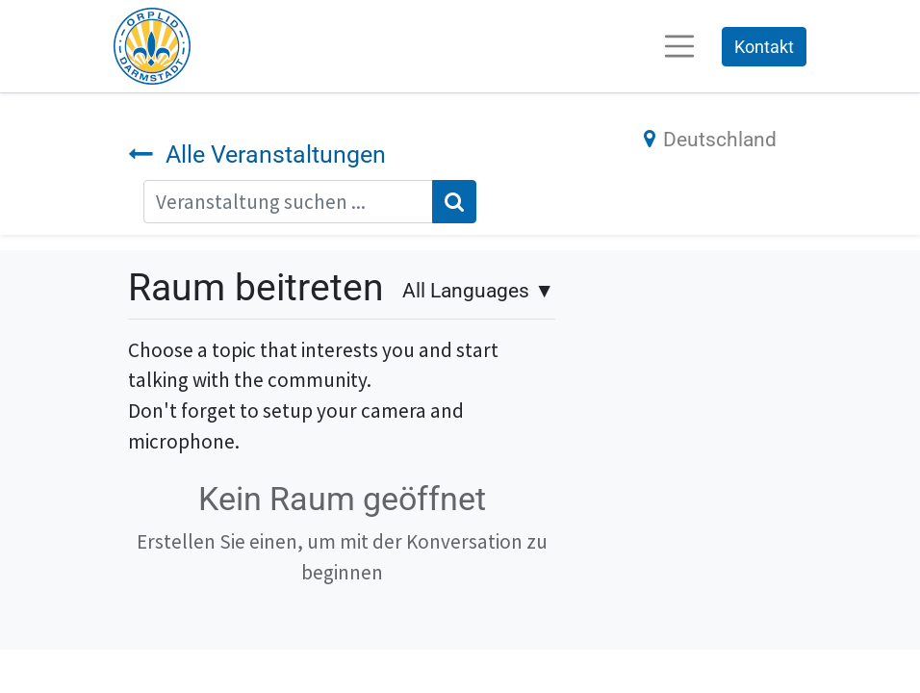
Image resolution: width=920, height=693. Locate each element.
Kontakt (764, 47)
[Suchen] (454, 202)
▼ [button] (478, 290)
